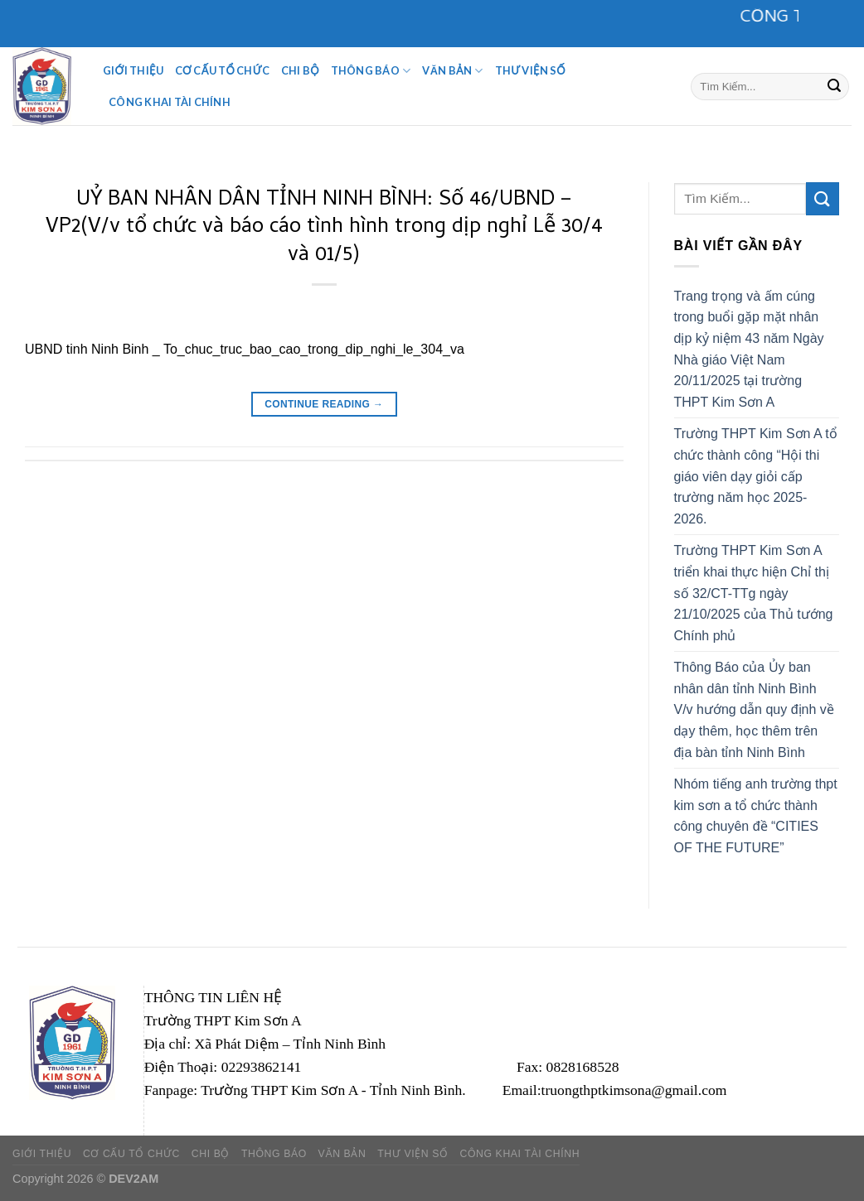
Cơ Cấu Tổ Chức (222, 70)
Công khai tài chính (170, 102)
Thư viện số (530, 70)
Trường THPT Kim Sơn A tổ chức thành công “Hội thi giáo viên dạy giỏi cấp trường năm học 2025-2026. (755, 476)
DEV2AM (133, 1178)
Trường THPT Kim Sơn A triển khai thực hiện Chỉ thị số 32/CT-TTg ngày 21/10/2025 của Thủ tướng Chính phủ (753, 592)
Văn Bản (452, 71)
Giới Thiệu (133, 70)
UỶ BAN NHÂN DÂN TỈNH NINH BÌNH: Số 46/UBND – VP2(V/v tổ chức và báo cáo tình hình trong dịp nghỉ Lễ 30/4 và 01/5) (324, 228)
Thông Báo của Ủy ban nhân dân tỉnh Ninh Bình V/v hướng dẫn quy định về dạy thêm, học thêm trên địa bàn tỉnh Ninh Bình (754, 709)
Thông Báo (371, 71)
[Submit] (834, 86)
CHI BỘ (300, 70)
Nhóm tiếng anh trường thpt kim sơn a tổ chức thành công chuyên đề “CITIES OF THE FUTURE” (755, 816)
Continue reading (324, 404)
